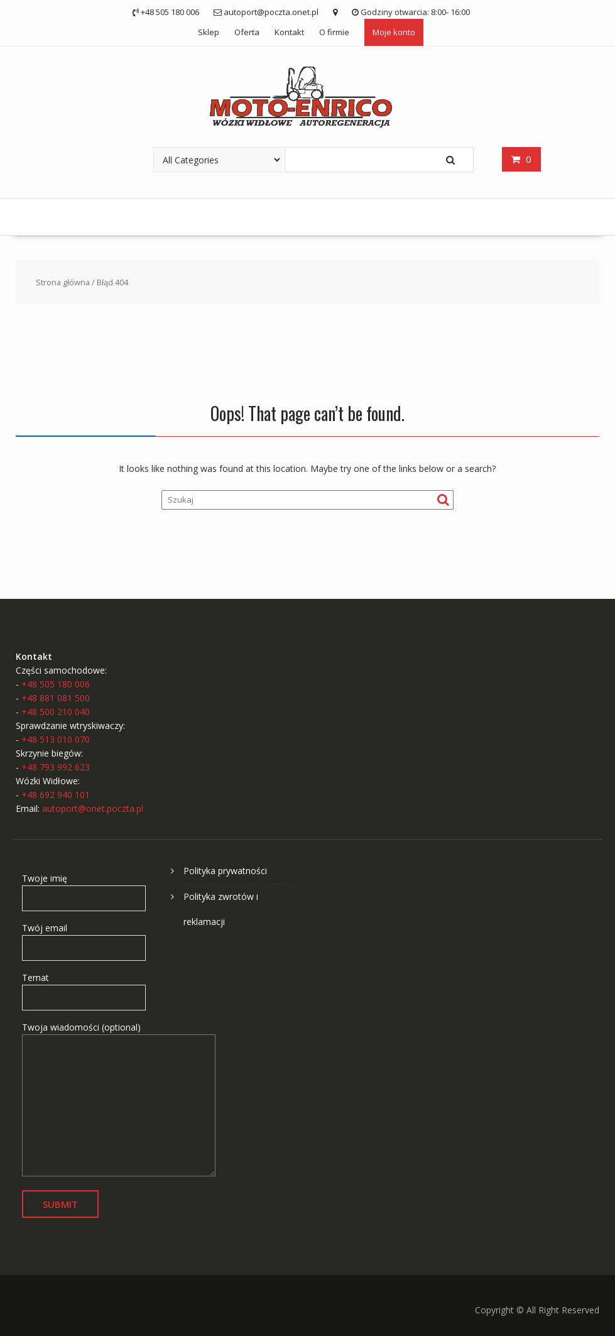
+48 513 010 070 (55, 739)
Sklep (208, 32)
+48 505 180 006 (55, 684)
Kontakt (289, 32)
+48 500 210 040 (55, 712)
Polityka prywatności (225, 871)
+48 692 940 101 (55, 795)
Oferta (246, 32)
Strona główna (63, 282)
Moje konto (394, 32)
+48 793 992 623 (55, 767)
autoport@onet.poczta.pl (92, 808)
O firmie (334, 32)
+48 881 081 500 (55, 698)
